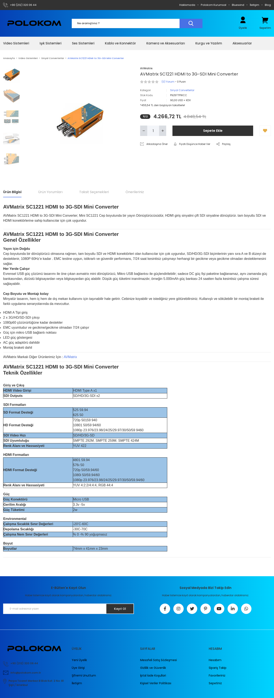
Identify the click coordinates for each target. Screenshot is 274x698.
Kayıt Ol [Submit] (120, 609)
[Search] (137, 23)
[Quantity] (153, 131)
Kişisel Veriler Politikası (155, 683)
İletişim (254, 5)
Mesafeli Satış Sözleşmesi (158, 660)
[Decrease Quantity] (143, 131)
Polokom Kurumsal (213, 5)
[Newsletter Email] (68, 609)
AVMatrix (70, 357)
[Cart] (265, 23)
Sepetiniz (215, 683)
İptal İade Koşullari (153, 675)
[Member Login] (243, 23)
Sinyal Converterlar (182, 90)
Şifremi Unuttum (84, 675)
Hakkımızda (187, 5)
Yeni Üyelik (79, 660)
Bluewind (238, 5)
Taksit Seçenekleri (94, 192)
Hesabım (215, 660)
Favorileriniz (217, 675)
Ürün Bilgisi (12, 192)
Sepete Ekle (212, 130)
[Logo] (34, 23)
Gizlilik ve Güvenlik (153, 668)
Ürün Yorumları (50, 192)
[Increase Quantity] (162, 131)
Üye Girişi (78, 668)
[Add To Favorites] (265, 131)
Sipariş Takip (217, 668)
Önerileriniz (135, 192)
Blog (268, 5)
